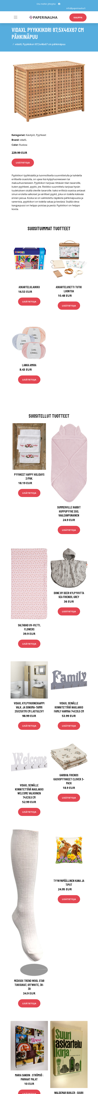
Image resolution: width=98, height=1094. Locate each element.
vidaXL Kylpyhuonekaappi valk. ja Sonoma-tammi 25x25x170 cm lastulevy (29, 707)
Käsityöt (30, 135)
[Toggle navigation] (16, 17)
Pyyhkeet (41, 135)
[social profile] (59, 4)
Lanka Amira (29, 365)
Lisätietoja (23, 162)
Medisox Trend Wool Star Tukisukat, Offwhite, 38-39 (29, 984)
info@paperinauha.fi (75, 8)
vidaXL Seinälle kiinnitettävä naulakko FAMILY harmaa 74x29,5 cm (69, 707)
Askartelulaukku (29, 287)
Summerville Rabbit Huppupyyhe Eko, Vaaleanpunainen (69, 511)
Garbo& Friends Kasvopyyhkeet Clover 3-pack (68, 779)
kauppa (78, 17)
